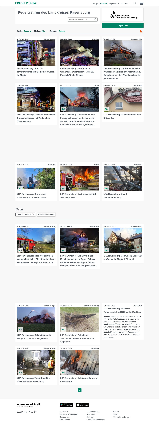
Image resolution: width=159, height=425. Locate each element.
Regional (112, 4)
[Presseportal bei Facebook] (28, 412)
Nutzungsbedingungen (68, 414)
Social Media (65, 420)
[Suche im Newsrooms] (83, 19)
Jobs (115, 414)
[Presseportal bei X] (31, 412)
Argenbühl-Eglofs (93, 226)
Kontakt (116, 412)
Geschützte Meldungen (95, 420)
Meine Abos (123, 4)
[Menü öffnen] (142, 3)
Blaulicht (103, 4)
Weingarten (95, 39)
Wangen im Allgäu (49, 39)
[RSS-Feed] (141, 32)
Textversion (90, 414)
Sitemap (89, 417)
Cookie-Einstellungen (121, 417)
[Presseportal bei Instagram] (34, 412)
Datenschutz (64, 417)
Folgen (123, 26)
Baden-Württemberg (47, 215)
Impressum (64, 412)
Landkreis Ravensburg (26, 215)
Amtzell (96, 85)
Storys (95, 4)
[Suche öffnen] (134, 3)
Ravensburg (51, 165)
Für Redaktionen (92, 412)
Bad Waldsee (138, 85)
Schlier (96, 165)
